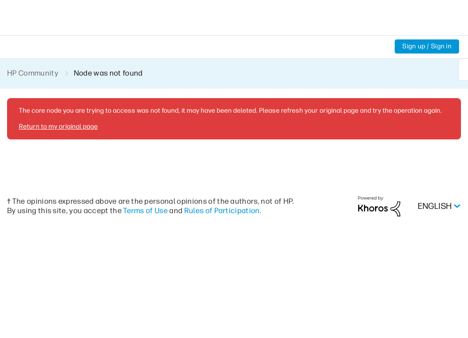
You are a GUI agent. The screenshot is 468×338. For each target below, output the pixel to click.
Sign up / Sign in (426, 46)
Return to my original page (57, 126)
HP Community (33, 73)
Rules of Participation (239, 210)
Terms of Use (161, 210)
